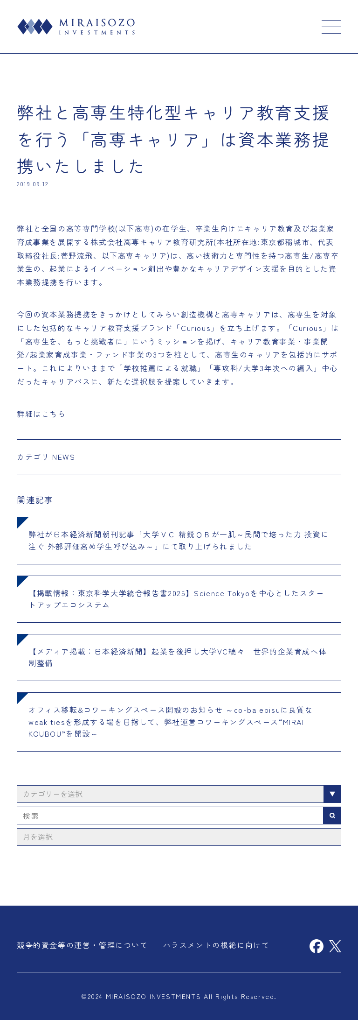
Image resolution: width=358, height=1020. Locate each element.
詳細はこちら (41, 413)
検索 (332, 815)
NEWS (63, 456)
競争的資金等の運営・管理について (82, 944)
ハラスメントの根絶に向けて (216, 944)
